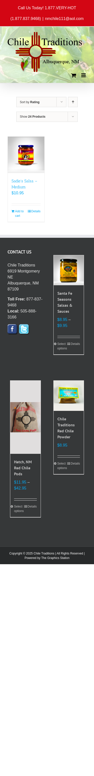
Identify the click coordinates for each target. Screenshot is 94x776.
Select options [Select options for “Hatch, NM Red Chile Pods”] (19, 509)
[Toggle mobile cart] (73, 75)
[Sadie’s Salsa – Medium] (26, 155)
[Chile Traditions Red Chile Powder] (69, 396)
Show (32, 116)
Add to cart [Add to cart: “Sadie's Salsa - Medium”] (19, 214)
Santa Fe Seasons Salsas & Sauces (64, 302)
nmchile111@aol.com (64, 18)
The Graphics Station (55, 558)
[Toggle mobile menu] (83, 75)
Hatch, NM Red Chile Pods (23, 467)
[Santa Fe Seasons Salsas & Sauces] (69, 270)
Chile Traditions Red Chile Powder (66, 427)
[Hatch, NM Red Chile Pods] (25, 417)
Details (36, 211)
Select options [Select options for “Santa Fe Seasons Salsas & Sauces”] (62, 346)
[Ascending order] (73, 102)
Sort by (30, 102)
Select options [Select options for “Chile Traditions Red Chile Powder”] (62, 466)
